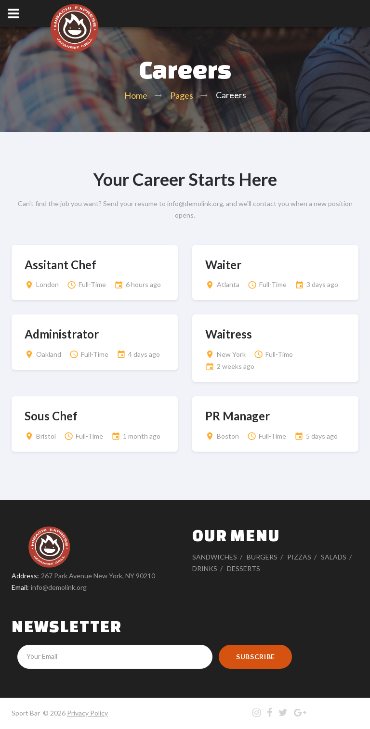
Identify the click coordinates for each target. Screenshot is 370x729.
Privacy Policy (87, 713)
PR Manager (237, 416)
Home (135, 95)
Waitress (228, 334)
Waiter (223, 265)
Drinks (204, 568)
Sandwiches (214, 557)
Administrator (62, 334)
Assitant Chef (60, 265)
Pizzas (299, 557)
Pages (181, 95)
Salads (333, 557)
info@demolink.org (59, 587)
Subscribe (255, 656)
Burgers (262, 557)
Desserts (243, 568)
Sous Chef (51, 416)
